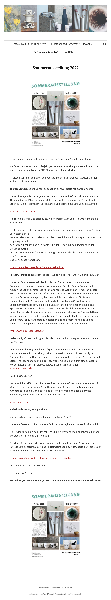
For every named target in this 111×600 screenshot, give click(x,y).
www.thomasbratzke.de (22, 211)
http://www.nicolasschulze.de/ (27, 331)
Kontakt (69, 52)
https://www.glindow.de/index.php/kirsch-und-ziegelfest (41, 458)
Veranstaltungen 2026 (45, 52)
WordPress (48, 594)
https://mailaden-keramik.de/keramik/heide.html (37, 267)
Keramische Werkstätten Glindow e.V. (71, 44)
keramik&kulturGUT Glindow (29, 44)
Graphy (64, 594)
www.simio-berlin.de (21, 368)
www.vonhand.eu (19, 402)
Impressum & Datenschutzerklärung (55, 587)
